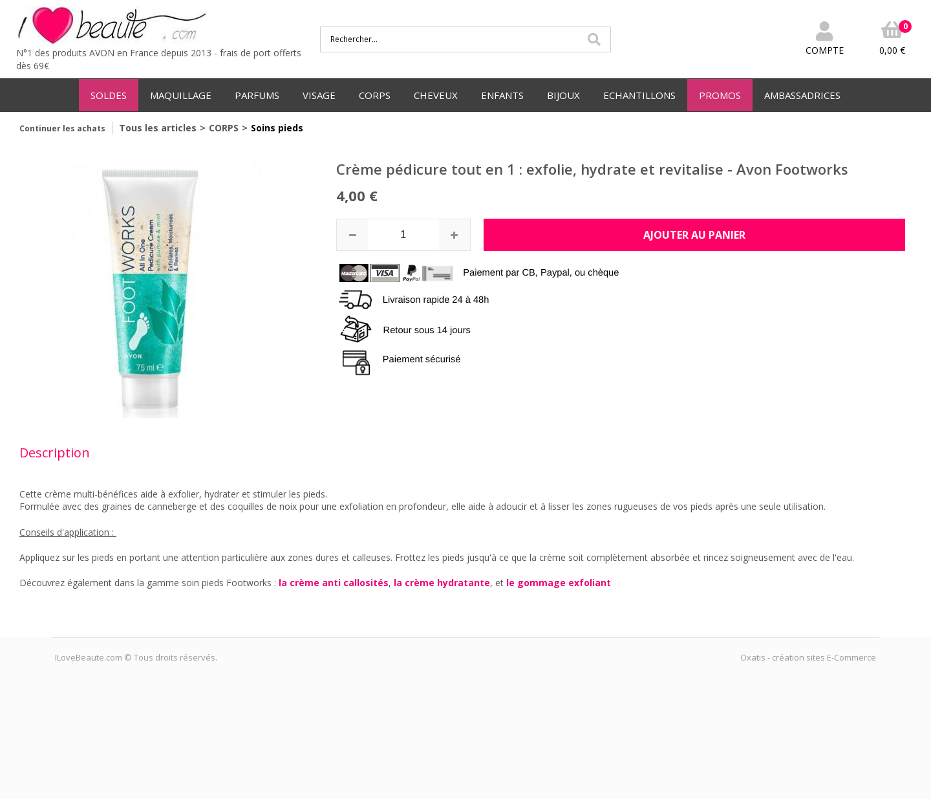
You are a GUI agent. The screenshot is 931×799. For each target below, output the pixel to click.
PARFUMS (257, 95)
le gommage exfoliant (558, 582)
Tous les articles (158, 128)
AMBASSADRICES (802, 95)
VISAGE (319, 95)
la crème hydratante (442, 582)
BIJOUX (563, 95)
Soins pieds (277, 128)
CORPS (375, 95)
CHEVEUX (436, 95)
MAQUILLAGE (180, 95)
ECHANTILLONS (639, 95)
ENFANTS (502, 95)
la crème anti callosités (334, 582)
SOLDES (109, 95)
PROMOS (720, 95)
